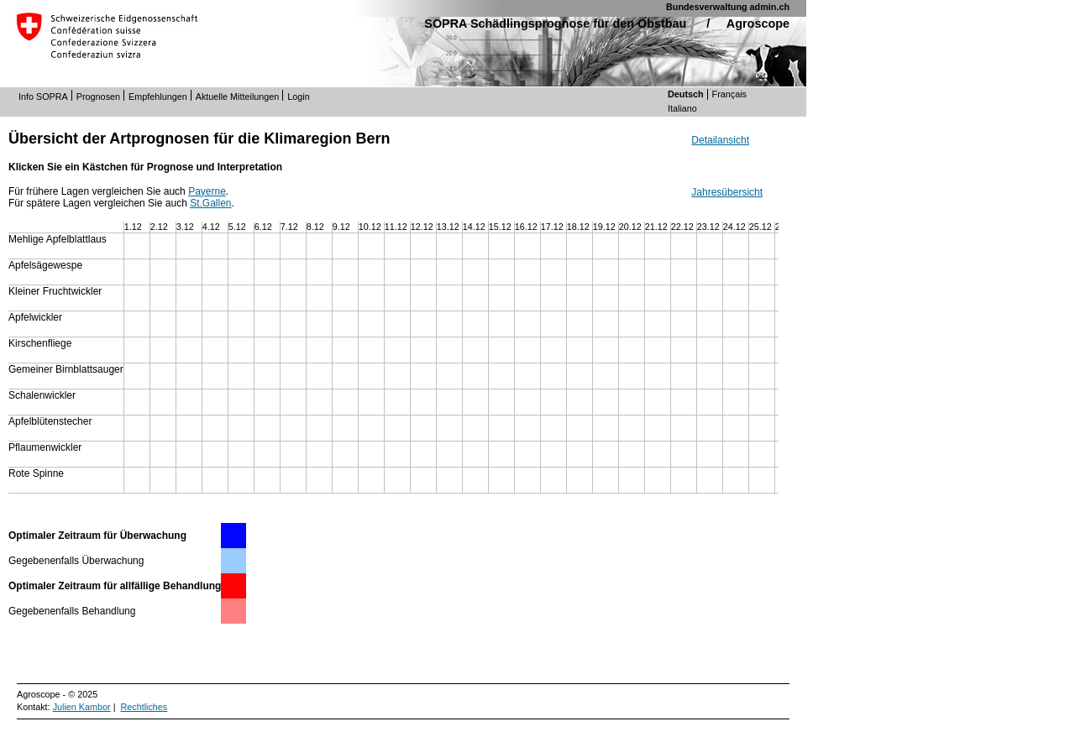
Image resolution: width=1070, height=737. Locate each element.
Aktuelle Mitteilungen (238, 96)
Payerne (207, 191)
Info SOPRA (43, 96)
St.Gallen (210, 203)
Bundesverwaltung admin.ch (727, 7)
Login (298, 96)
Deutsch (686, 94)
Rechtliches (143, 707)
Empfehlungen (158, 96)
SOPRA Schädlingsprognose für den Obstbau (555, 23)
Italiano (682, 108)
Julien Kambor (82, 707)
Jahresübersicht (727, 192)
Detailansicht (720, 140)
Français (729, 94)
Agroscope (757, 23)
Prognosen (98, 96)
